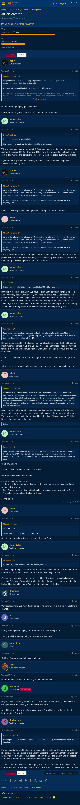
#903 (77, 181)
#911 (77, 601)
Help (42, 797)
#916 (77, 730)
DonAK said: (8, 135)
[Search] (76, 3)
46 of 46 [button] (21, 55)
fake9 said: (7, 329)
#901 (77, 71)
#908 (77, 442)
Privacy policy (32, 797)
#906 (77, 324)
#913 (77, 653)
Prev (11, 55)
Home (48, 797)
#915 (77, 697)
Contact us (6, 797)
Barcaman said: (9, 735)
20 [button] (6, 32)
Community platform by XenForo (22, 802)
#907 (77, 383)
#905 (77, 278)
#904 (77, 228)
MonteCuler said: (10, 76)
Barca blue (7, 793)
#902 (77, 130)
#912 (77, 626)
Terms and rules (19, 797)
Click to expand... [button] (40, 99)
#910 (77, 555)
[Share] (72, 71)
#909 (77, 519)
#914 (77, 675)
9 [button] (5, 41)
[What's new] (71, 3)
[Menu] (4, 3)
